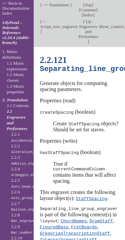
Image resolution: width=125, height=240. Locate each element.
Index (88, 14)
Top (88, 4)
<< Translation (56, 4)
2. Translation (15, 99)
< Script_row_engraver (59, 24)
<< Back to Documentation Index (16, 8)
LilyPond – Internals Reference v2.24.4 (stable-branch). (16, 32)
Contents (88, 9)
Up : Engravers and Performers (88, 29)
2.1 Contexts (18, 105)
